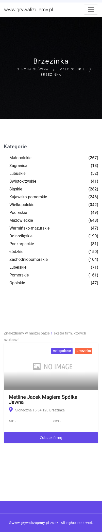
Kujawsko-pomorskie (28, 196)
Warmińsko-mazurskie (29, 228)
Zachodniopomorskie (28, 259)
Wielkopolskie (21, 204)
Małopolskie (72, 69)
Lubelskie (17, 267)
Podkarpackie (21, 243)
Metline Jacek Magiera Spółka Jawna (43, 399)
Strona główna (32, 69)
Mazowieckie (21, 220)
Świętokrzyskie (22, 181)
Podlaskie (18, 212)
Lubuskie (17, 173)
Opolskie (17, 283)
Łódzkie (16, 251)
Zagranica (18, 165)
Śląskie (15, 189)
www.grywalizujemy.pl (28, 10)
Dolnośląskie (20, 236)
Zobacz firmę (51, 437)
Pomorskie (19, 275)
